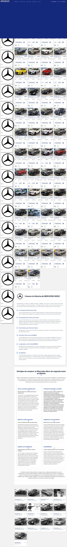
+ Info (33, 42)
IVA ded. (29, 42)
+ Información (18, 42)
